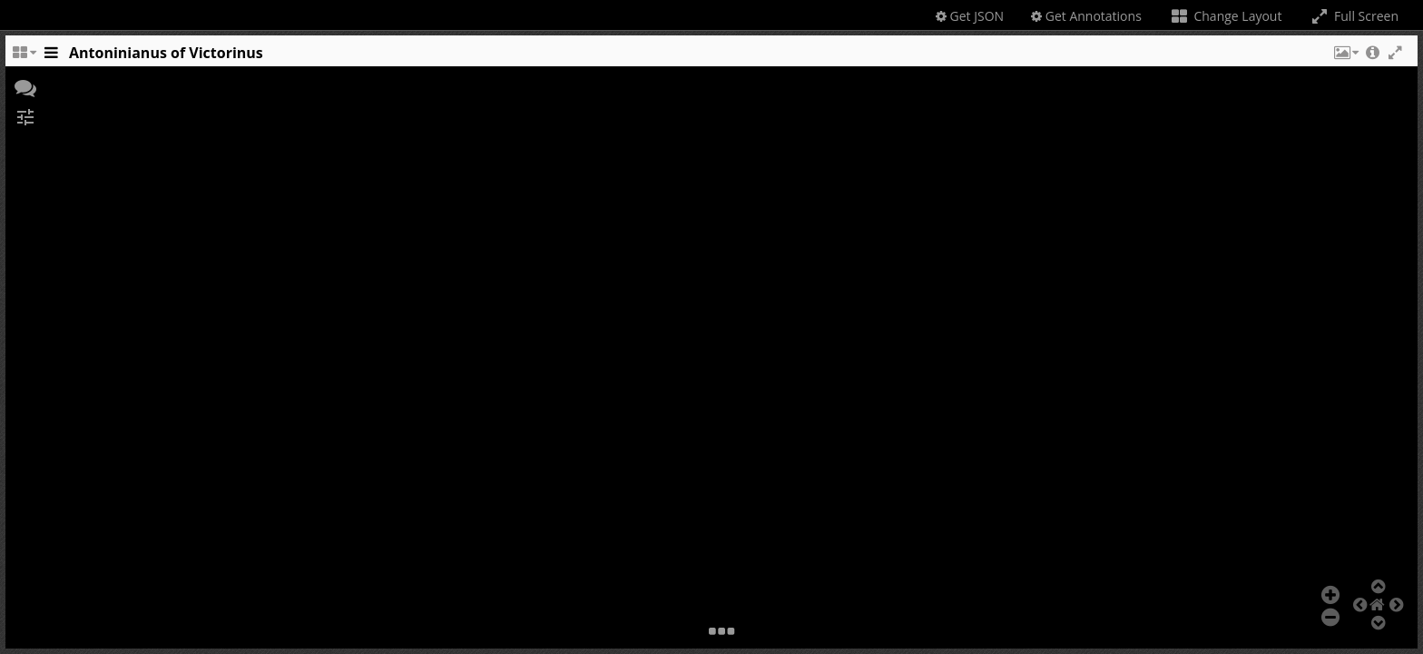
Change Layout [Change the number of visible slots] (1225, 16)
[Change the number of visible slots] (23, 57)
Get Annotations (1086, 16)
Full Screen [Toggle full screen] (1353, 16)
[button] (1345, 57)
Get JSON (970, 16)
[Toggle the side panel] (51, 57)
